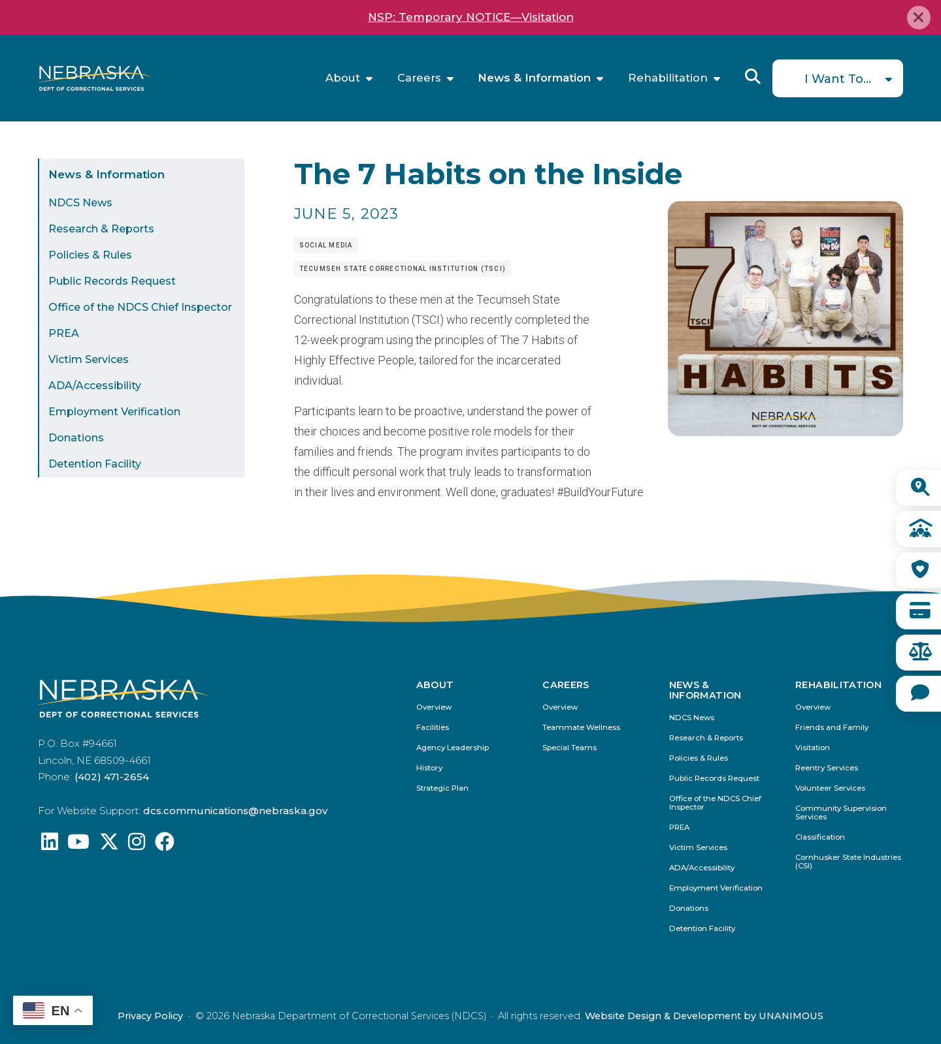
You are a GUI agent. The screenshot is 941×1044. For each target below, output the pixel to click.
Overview (434, 707)
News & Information (534, 78)
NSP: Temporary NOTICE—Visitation (471, 17)
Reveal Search (753, 76)
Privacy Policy (150, 1016)
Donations (76, 438)
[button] (785, 432)
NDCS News (80, 203)
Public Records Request (112, 281)
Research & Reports (101, 229)
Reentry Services (826, 768)
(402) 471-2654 (111, 776)
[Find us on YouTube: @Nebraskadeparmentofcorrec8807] (78, 845)
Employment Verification (114, 411)
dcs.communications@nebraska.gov (235, 810)
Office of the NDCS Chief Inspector (140, 307)
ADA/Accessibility (94, 385)
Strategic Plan (442, 788)
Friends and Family (831, 727)
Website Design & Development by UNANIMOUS (704, 1016)
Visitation (812, 748)
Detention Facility (94, 464)
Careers (419, 78)
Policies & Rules (90, 255)
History (429, 768)
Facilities (432, 727)
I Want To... (837, 79)
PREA (63, 333)
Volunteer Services (830, 788)
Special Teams (569, 748)
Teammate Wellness (581, 727)
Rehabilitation (668, 78)
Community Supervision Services (841, 812)
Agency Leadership (452, 748)
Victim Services (88, 359)
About (342, 78)
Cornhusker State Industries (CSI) (848, 861)
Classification (820, 837)
